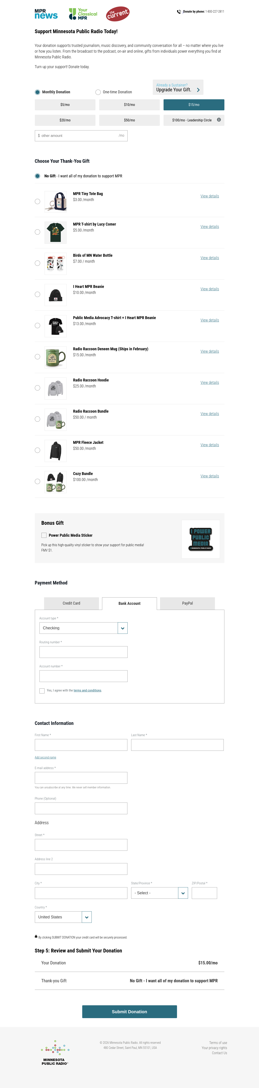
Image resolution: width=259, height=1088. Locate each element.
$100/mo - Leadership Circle (196, 120)
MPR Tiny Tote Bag (38, 201)
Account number (51, 666)
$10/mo (129, 105)
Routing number (50, 642)
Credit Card (71, 603)
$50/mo (129, 120)
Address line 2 (44, 859)
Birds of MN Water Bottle (38, 263)
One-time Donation (117, 92)
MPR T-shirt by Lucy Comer (38, 232)
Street (40, 835)
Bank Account (130, 603)
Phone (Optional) (45, 799)
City (38, 883)
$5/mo (65, 105)
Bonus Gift (52, 523)
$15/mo (193, 105)
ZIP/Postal (199, 883)
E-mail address (45, 768)
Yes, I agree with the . (74, 690)
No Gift (38, 176)
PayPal (187, 603)
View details (210, 196)
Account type (48, 618)
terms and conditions (87, 690)
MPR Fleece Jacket (38, 450)
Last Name (139, 735)
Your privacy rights (214, 1048)
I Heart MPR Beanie (38, 294)
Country (41, 907)
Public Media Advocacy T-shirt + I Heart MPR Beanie (38, 325)
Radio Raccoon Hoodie (38, 388)
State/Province (141, 883)
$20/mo (65, 120)
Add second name (45, 757)
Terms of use (218, 1043)
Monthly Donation (56, 92)
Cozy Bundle (38, 481)
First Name (43, 735)
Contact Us (219, 1053)
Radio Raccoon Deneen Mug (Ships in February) (38, 356)
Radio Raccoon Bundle (38, 419)
